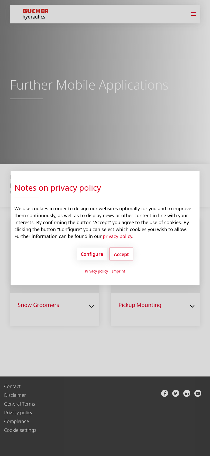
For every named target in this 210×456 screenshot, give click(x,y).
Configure (92, 254)
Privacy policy (96, 271)
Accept (121, 254)
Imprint (118, 271)
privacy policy (117, 236)
